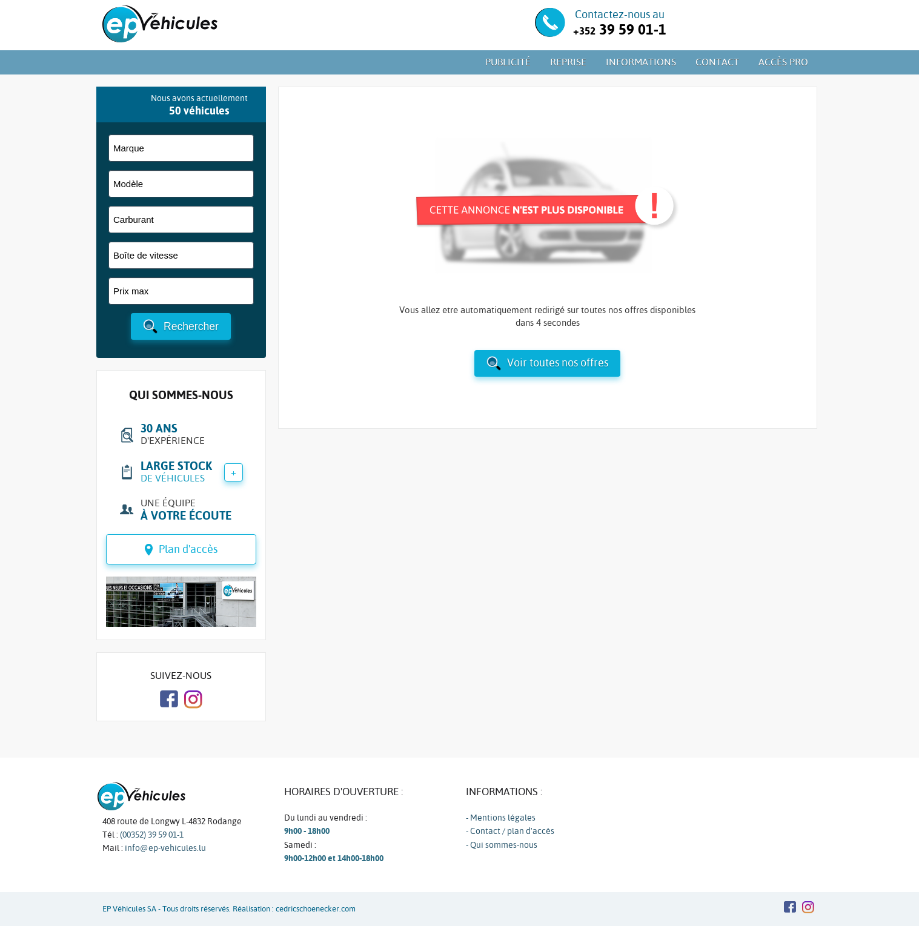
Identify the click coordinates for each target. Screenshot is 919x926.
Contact (717, 62)
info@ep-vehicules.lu (165, 848)
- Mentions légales (501, 817)
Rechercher (191, 326)
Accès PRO (783, 62)
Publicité (508, 62)
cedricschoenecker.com (316, 908)
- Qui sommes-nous (501, 845)
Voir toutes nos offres (557, 363)
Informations (641, 62)
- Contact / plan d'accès (510, 831)
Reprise (568, 62)
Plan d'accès (188, 549)
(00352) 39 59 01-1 (152, 834)
